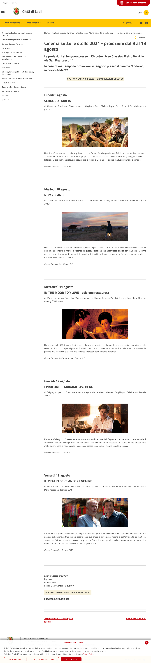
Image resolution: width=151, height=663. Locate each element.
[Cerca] (143, 12)
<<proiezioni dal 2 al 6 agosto (58, 618)
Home (47, 32)
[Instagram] (126, 12)
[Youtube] (119, 12)
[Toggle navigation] (5, 13)
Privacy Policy (88, 654)
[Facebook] (112, 12)
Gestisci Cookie (15, 659)
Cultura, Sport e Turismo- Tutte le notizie (70, 32)
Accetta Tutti (71, 659)
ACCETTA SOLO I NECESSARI (44, 659)
